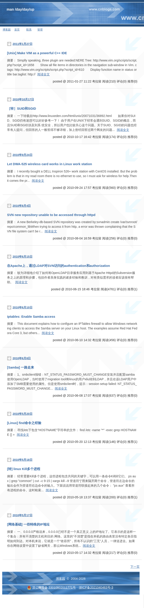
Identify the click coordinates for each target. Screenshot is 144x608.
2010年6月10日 (22, 307)
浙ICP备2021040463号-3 (96, 587)
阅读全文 (43, 74)
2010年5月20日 (22, 413)
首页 (17, 29)
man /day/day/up (20, 9)
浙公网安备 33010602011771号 (51, 587)
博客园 (7, 29)
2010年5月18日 (22, 459)
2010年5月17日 (22, 515)
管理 (40, 29)
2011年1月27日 (22, 44)
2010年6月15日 (22, 256)
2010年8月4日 (22, 205)
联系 (29, 29)
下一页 (135, 566)
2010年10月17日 (23, 99)
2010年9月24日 (22, 155)
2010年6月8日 (22, 358)
